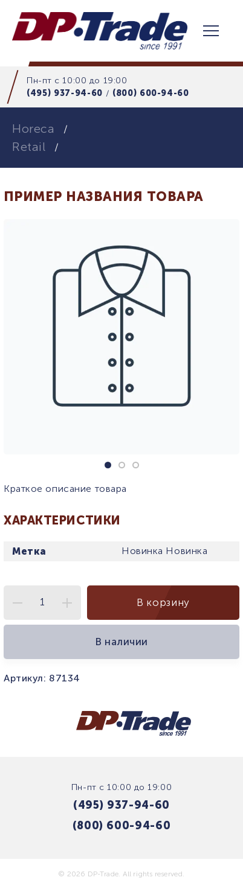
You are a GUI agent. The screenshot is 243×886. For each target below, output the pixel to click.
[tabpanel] (121, 336)
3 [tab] (135, 465)
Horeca (33, 128)
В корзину (163, 602)
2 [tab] (121, 465)
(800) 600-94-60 (150, 93)
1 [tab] (108, 465)
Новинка (142, 551)
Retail (28, 146)
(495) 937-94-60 (65, 93)
